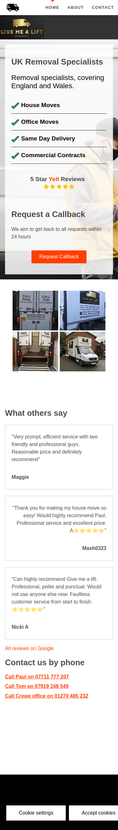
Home (52, 7)
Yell (54, 179)
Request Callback (59, 256)
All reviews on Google (29, 648)
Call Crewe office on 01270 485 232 (46, 696)
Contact (103, 7)
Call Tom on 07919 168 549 (37, 686)
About (75, 7)
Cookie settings (36, 813)
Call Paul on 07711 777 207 (37, 676)
